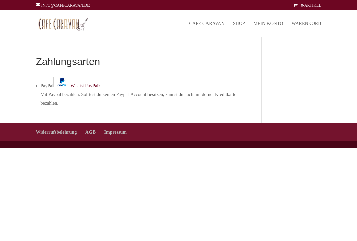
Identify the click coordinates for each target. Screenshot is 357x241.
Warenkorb (306, 23)
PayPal (71, 85)
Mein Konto (268, 23)
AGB (90, 132)
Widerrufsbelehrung (56, 132)
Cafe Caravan (207, 23)
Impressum (115, 132)
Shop (239, 23)
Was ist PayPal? (85, 85)
